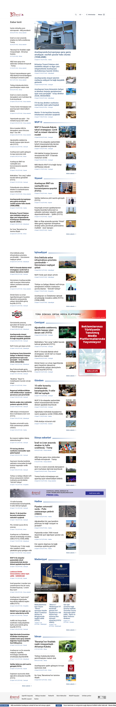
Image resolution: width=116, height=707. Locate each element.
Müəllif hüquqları (74, 696)
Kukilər (36, 699)
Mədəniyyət (41, 559)
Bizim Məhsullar (61, 696)
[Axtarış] (76, 14)
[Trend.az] (16, 15)
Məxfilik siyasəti (27, 699)
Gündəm (39, 380)
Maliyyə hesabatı (40, 696)
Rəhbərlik (51, 696)
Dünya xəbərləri (43, 437)
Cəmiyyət (39, 322)
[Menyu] (101, 14)
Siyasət (38, 178)
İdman (38, 636)
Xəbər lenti (16, 22)
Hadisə (38, 501)
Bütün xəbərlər (70, 173)
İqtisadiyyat (41, 252)
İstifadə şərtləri (86, 696)
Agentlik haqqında (27, 696)
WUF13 (38, 122)
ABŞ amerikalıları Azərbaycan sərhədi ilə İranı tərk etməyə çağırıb (44, 705)
